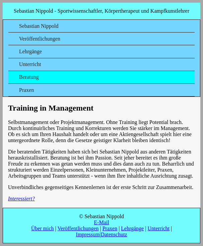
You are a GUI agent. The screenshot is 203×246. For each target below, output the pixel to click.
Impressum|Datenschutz (101, 234)
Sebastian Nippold (39, 26)
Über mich (42, 228)
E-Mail (101, 222)
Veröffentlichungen (39, 39)
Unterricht (30, 64)
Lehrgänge (30, 51)
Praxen (26, 90)
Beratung (29, 77)
